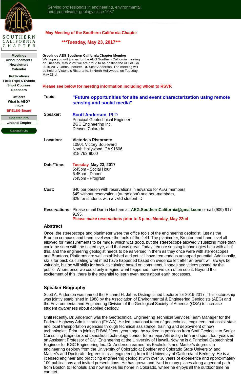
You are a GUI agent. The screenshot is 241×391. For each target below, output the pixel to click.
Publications (19, 76)
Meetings (19, 55)
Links (19, 106)
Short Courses (19, 85)
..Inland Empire (19, 123)
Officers (19, 97)
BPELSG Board (19, 110)
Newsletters (19, 64)
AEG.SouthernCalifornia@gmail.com (166, 210)
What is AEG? (19, 101)
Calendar (19, 69)
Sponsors (19, 90)
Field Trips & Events (19, 81)
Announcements (19, 60)
